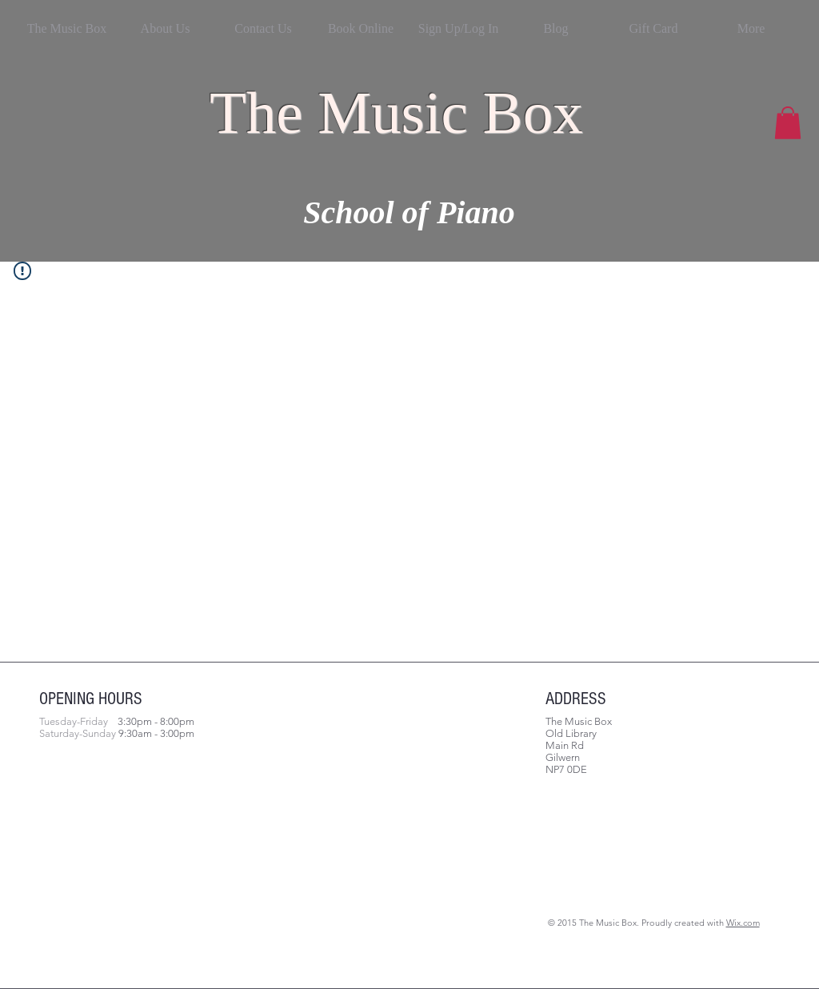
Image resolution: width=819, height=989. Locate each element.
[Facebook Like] (139, 843)
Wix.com (743, 922)
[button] (787, 122)
